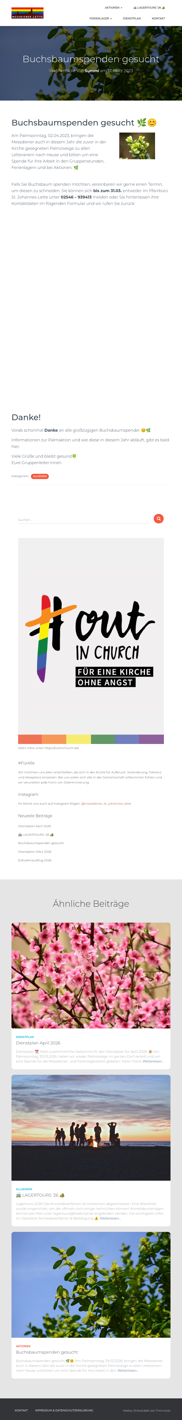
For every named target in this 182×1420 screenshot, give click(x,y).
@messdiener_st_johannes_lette (106, 804)
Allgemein (40, 476)
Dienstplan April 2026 (34, 826)
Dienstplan (132, 18)
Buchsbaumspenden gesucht (41, 843)
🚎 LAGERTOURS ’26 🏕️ (149, 7)
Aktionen (113, 7)
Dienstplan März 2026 (34, 852)
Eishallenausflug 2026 (34, 860)
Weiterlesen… (153, 1061)
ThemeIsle (163, 1410)
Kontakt (158, 18)
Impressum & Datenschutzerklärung (64, 1410)
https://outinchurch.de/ (61, 748)
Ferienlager (100, 18)
